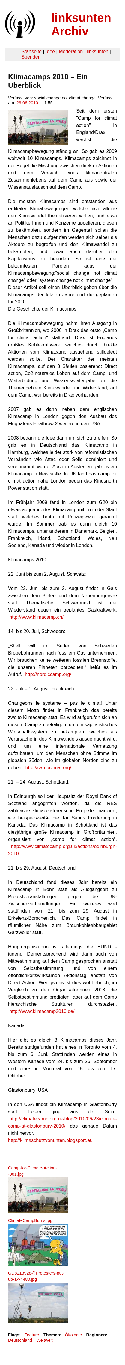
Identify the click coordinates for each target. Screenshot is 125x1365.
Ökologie (73, 1334)
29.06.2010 (27, 102)
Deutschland (20, 1340)
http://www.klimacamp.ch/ (36, 617)
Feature (31, 1334)
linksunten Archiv (81, 24)
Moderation (71, 51)
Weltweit (44, 1340)
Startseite (31, 51)
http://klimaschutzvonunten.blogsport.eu (50, 1140)
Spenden (30, 56)
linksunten (97, 51)
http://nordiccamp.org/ (48, 674)
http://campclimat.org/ (48, 767)
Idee (50, 51)
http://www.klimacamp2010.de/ (41, 1011)
